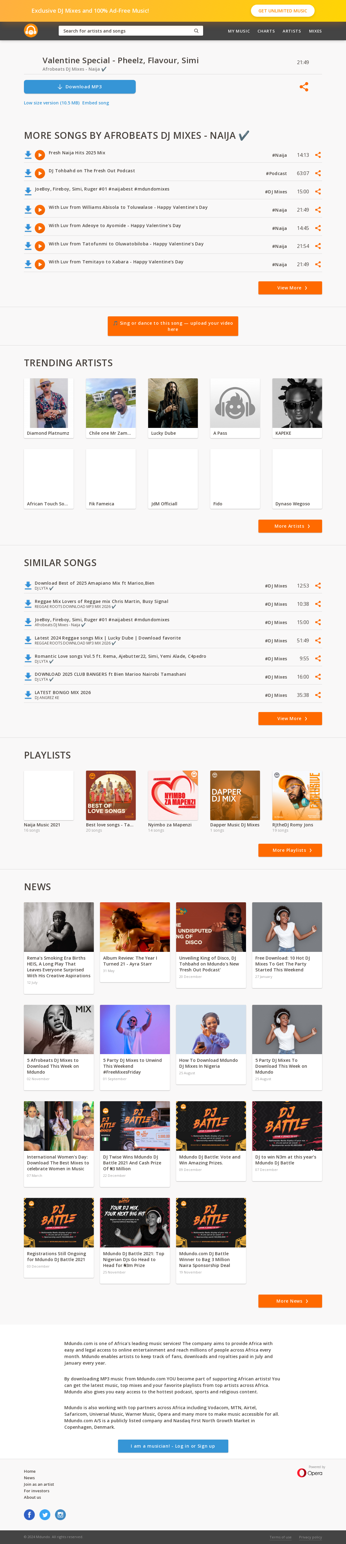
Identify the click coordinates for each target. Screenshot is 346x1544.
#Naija (280, 155)
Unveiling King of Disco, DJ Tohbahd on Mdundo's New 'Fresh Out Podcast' (209, 964)
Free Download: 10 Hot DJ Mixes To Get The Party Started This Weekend (282, 964)
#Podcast (277, 173)
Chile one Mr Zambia (111, 433)
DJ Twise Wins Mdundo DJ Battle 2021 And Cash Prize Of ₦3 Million (132, 1163)
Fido (217, 504)
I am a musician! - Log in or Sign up (173, 1446)
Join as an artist (39, 1484)
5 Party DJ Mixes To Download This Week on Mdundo (281, 1066)
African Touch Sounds (49, 504)
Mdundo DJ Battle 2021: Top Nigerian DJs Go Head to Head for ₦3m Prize (133, 1259)
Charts (266, 31)
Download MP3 (79, 86)
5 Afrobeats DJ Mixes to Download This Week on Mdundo (53, 1066)
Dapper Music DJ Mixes (234, 825)
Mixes (315, 31)
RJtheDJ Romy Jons (292, 825)
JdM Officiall (164, 504)
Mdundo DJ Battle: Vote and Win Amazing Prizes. (209, 1160)
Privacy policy (310, 1537)
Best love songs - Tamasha (111, 825)
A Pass (220, 433)
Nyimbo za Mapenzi (170, 825)
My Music (239, 31)
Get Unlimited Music (282, 11)
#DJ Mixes (277, 192)
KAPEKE (283, 433)
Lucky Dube (163, 433)
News (29, 1477)
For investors (36, 1490)
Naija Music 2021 (42, 825)
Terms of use (281, 1537)
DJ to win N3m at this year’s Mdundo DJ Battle (285, 1160)
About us (32, 1497)
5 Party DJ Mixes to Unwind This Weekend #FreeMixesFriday (132, 1066)
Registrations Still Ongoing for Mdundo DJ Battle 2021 (56, 1256)
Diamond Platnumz (48, 433)
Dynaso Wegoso (292, 504)
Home (30, 1471)
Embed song (95, 103)
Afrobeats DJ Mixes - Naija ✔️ (75, 69)
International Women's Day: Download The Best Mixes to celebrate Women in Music (58, 1163)
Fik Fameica (101, 504)
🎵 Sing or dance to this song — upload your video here (173, 326)
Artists (292, 31)
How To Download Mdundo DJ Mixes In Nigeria (208, 1063)
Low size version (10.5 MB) (52, 103)
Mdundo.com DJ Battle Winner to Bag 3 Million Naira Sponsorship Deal (204, 1259)
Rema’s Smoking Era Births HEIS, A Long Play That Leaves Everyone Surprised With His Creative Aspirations (58, 967)
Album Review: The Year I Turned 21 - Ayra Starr (130, 961)
